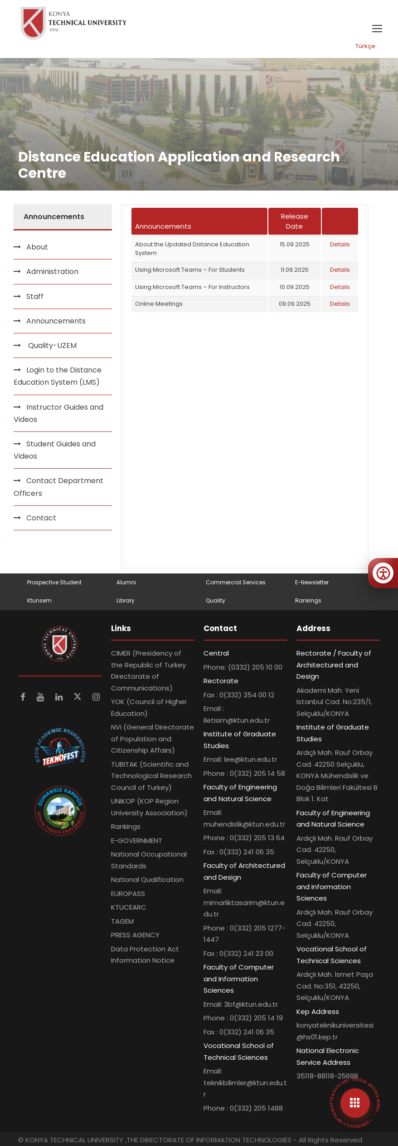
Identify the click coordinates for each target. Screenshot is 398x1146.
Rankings (308, 600)
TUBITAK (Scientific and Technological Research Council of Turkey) (151, 775)
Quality (215, 600)
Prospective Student (54, 582)
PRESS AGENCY (135, 935)
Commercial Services (236, 582)
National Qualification (147, 879)
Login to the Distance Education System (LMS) (58, 376)
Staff (35, 296)
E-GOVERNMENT (136, 840)
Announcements (56, 321)
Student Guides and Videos (55, 450)
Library (125, 600)
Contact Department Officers (58, 486)
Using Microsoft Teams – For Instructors (192, 287)
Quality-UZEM (51, 345)
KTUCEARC (128, 907)
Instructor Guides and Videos (58, 413)
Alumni (126, 582)
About (37, 247)
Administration (52, 271)
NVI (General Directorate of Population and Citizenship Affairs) (152, 738)
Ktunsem (39, 600)
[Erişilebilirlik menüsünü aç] (383, 573)
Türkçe (365, 46)
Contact (41, 518)
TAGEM (122, 921)
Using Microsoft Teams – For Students (190, 269)
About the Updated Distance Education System (192, 248)
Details (340, 244)
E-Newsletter (312, 582)
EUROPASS (128, 893)
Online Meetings (159, 303)
